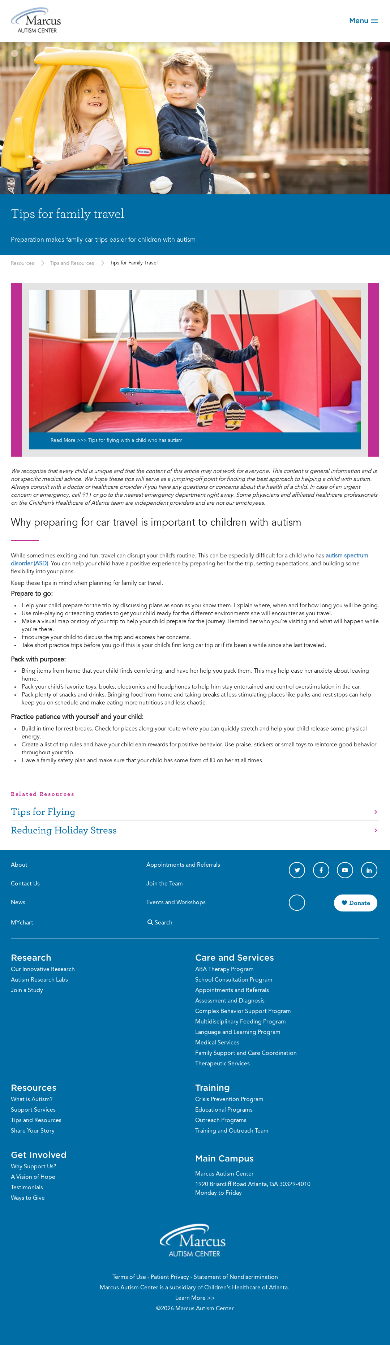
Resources (22, 263)
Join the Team (164, 884)
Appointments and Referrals (183, 865)
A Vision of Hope (33, 1177)
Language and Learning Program (237, 1032)
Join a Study (27, 990)
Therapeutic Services (222, 1064)
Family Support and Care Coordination (246, 1053)
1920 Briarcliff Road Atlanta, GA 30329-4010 (252, 1184)
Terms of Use (129, 1277)
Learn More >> (195, 1298)
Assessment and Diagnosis (230, 1001)
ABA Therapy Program (224, 970)
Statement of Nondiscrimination (236, 1277)
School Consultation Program (234, 980)
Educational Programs (224, 1110)
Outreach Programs (221, 1121)
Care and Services (234, 957)
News (18, 903)
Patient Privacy (170, 1277)
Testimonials (27, 1188)
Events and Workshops (176, 903)
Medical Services (217, 1043)
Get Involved (39, 1154)
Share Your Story (33, 1131)
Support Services (33, 1110)
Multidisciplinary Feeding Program (240, 1022)
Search (159, 922)
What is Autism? (32, 1100)
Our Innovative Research (43, 970)
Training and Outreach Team (232, 1131)
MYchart (22, 923)
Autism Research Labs (39, 980)
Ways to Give (28, 1198)
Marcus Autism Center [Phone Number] (224, 1174)
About (19, 865)
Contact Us (25, 884)
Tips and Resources (72, 263)
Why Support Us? (33, 1167)
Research (31, 957)
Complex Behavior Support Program (243, 1011)
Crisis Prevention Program (229, 1100)
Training (212, 1087)
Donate (359, 902)
